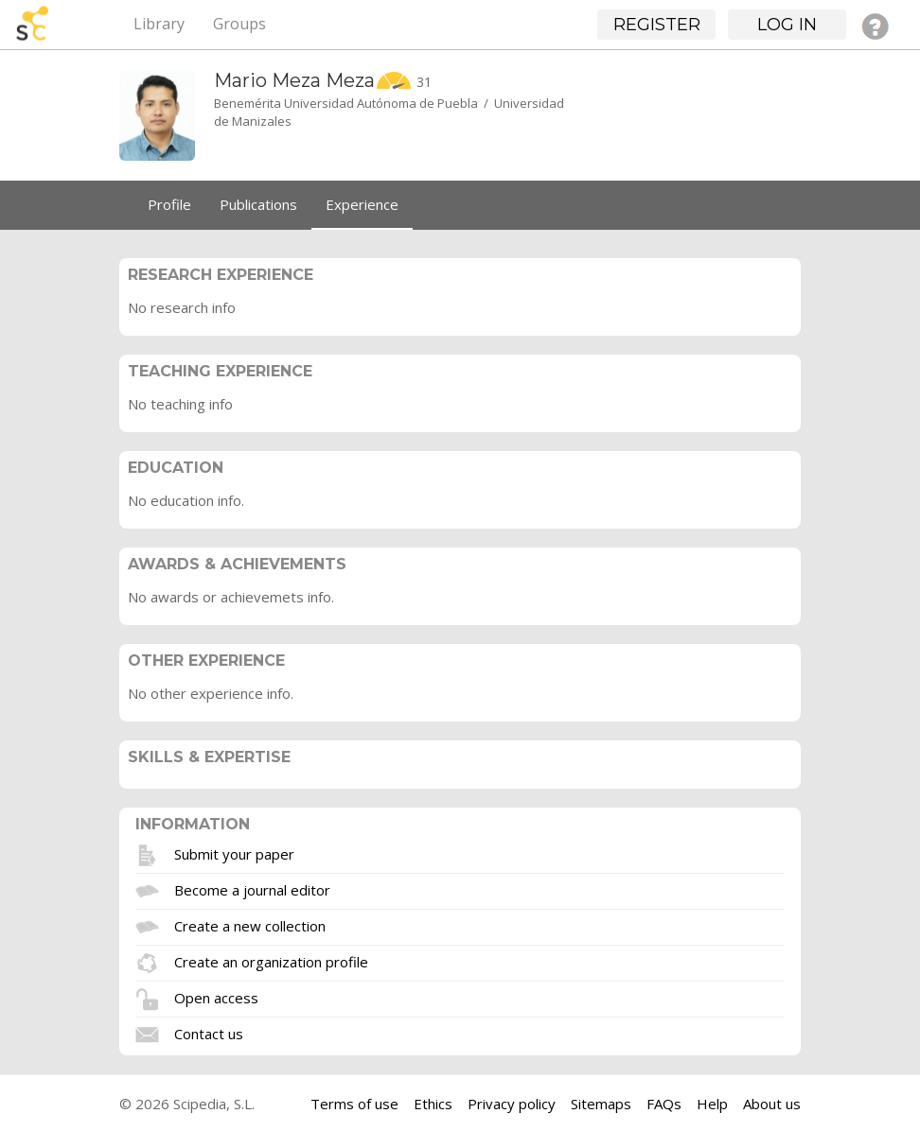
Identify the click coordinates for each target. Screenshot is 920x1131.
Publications (258, 204)
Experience (362, 204)
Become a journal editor (252, 888)
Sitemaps (601, 1103)
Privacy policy (512, 1103)
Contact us (208, 1032)
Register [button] (656, 24)
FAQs (663, 1103)
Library (159, 23)
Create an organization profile (271, 960)
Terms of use (354, 1103)
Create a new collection (250, 924)
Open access (216, 996)
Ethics (433, 1103)
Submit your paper (234, 853)
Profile (169, 204)
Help (712, 1103)
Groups (239, 23)
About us (772, 1103)
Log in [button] (787, 24)
